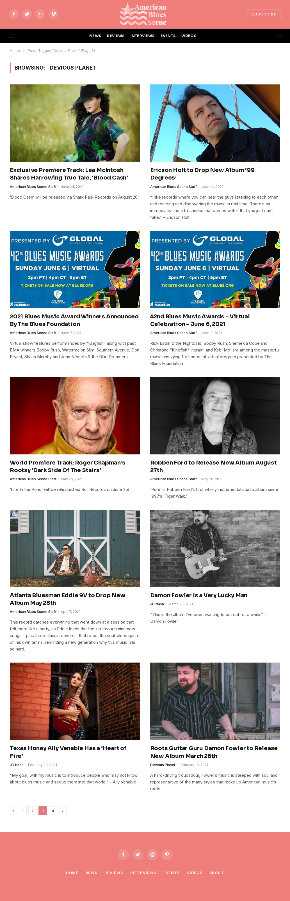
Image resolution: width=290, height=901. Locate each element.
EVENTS (168, 36)
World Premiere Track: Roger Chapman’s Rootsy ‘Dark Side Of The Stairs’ (67, 466)
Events (171, 872)
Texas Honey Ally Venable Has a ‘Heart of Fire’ (68, 752)
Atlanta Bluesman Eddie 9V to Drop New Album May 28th (67, 599)
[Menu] (12, 36)
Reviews (113, 872)
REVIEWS (116, 36)
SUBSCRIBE (264, 14)
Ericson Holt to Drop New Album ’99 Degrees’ (202, 174)
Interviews (143, 872)
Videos (194, 872)
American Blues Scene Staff (33, 187)
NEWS (95, 36)
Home (72, 872)
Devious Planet (162, 765)
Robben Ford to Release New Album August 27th (213, 466)
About (216, 872)
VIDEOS (189, 36)
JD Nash (157, 604)
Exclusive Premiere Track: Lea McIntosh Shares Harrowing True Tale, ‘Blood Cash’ (69, 174)
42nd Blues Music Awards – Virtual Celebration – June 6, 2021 (200, 320)
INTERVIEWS (143, 36)
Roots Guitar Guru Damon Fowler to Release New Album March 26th (214, 752)
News (91, 872)
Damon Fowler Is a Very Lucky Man (199, 595)
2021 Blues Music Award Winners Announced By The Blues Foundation (74, 320)
